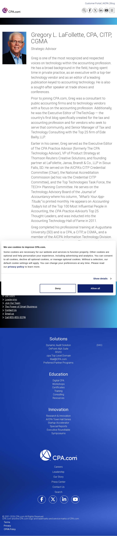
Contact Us (11, 310)
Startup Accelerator (58, 422)
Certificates (58, 387)
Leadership (11, 299)
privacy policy (16, 266)
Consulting (58, 394)
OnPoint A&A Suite (58, 348)
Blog (112, 3)
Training (58, 390)
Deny (58, 288)
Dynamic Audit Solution (58, 345)
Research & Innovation (58, 415)
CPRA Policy (10, 529)
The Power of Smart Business (21, 306)
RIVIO (58, 352)
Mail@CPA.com (58, 359)
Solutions (58, 338)
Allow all (95, 288)
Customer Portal (93, 3)
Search (58, 492)
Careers (58, 466)
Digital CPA (58, 380)
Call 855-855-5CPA (15, 317)
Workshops (58, 384)
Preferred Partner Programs (58, 362)
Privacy (7, 525)
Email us (9, 313)
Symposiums (58, 433)
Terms (7, 522)
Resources (58, 398)
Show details (100, 278)
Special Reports (58, 426)
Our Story (10, 295)
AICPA (106, 3)
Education (58, 374)
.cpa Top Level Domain (58, 355)
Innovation (58, 409)
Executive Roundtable (58, 429)
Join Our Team (12, 303)
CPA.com (58, 455)
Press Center (58, 481)
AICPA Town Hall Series (58, 419)
